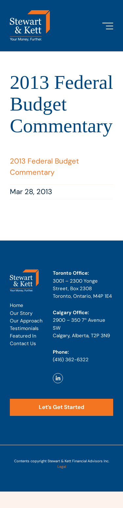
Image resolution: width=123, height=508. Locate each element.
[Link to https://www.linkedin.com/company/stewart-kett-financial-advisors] (58, 378)
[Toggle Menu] (107, 26)
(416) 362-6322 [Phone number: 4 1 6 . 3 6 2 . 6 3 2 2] (71, 359)
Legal (61, 466)
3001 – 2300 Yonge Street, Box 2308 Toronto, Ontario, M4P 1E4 (82, 288)
